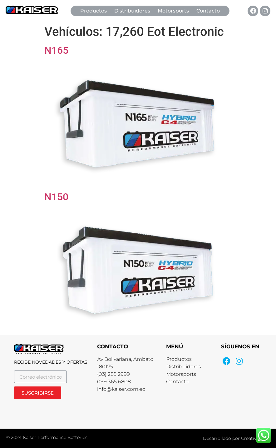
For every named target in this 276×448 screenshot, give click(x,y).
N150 (56, 197)
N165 (56, 50)
